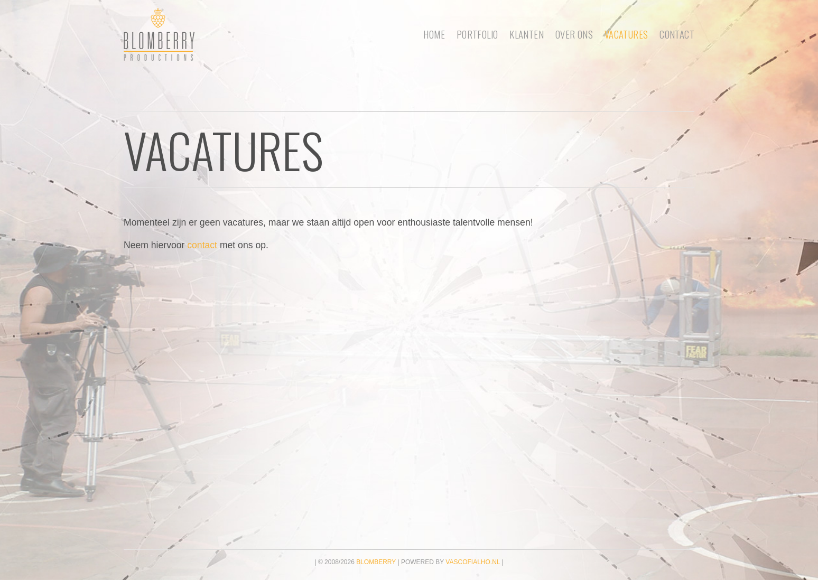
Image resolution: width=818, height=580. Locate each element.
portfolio (477, 34)
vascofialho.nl (472, 562)
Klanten (526, 34)
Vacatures (626, 34)
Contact (676, 34)
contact (202, 245)
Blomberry (376, 562)
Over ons (574, 34)
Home (434, 34)
